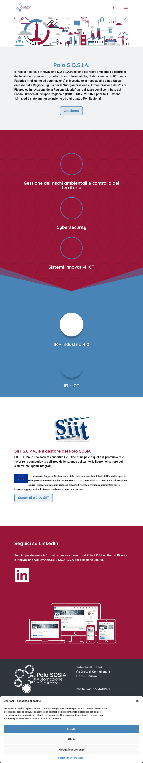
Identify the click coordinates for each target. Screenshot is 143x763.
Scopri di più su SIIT (33, 497)
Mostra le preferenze (72, 749)
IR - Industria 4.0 (71, 344)
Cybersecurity (71, 227)
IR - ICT (71, 385)
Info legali (78, 758)
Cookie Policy (65, 758)
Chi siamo (71, 110)
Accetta (71, 729)
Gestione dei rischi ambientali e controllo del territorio (71, 185)
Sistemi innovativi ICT (71, 267)
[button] (137, 701)
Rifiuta (72, 739)
